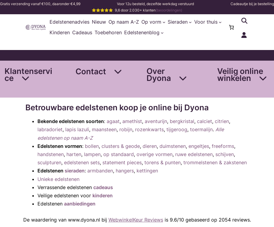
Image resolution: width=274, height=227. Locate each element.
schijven (224, 154)
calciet (204, 121)
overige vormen (154, 154)
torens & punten (162, 162)
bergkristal (182, 121)
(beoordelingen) (169, 10)
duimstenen (173, 146)
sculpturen (49, 162)
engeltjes (199, 146)
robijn (125, 129)
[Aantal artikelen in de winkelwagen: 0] (231, 27)
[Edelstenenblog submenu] (162, 32)
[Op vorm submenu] (164, 22)
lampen (92, 154)
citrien (222, 121)
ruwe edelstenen (194, 154)
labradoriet (50, 129)
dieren (150, 146)
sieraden (75, 171)
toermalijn (201, 129)
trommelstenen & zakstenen (215, 162)
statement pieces (122, 162)
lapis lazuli (77, 129)
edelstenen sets (82, 162)
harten (73, 154)
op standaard (118, 154)
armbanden (100, 171)
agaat (113, 121)
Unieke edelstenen (58, 179)
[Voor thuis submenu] (220, 22)
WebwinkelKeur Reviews (135, 220)
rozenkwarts (149, 129)
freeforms (223, 146)
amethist (132, 121)
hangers (125, 171)
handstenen (50, 154)
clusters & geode (121, 146)
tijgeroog (176, 129)
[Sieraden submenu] (190, 22)
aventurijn (156, 121)
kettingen (147, 171)
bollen (92, 146)
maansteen (104, 129)
